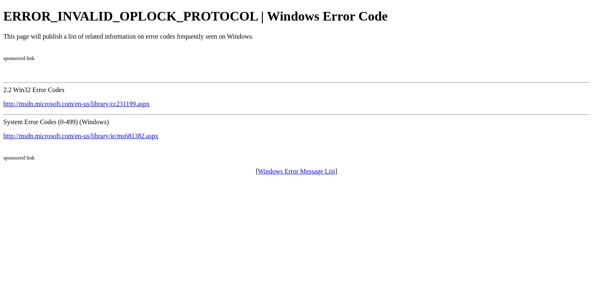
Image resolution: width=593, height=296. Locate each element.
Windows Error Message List (296, 171)
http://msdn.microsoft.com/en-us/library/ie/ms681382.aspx (80, 135)
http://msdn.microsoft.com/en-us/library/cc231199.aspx (76, 103)
